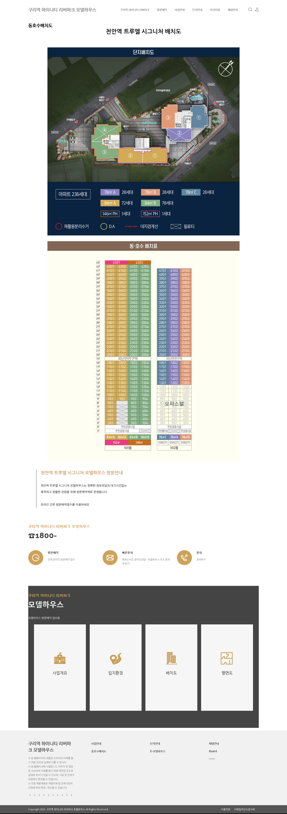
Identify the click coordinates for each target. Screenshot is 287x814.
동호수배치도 (98, 751)
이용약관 (225, 809)
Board (213, 751)
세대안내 (233, 10)
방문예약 (162, 10)
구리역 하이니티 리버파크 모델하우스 (49, 746)
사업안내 (180, 10)
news (212, 758)
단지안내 (197, 10)
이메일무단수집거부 (244, 809)
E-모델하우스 (157, 751)
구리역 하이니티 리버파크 (134, 10)
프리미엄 (215, 10)
